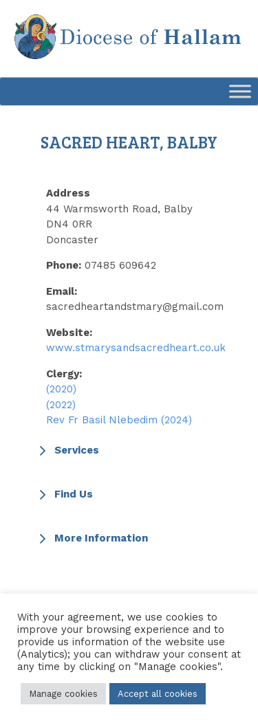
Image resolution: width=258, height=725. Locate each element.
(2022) (61, 405)
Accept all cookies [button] (157, 694)
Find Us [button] (64, 494)
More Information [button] (92, 538)
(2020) (61, 389)
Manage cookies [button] (63, 694)
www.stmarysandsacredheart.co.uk (136, 348)
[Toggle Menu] (240, 91)
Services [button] (67, 450)
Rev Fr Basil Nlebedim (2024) (119, 420)
